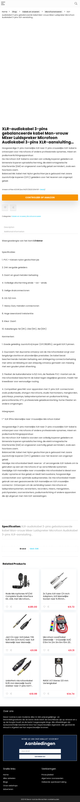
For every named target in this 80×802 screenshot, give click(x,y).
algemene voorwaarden (52, 777)
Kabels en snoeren (31, 11)
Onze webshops (10, 784)
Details (42, 189)
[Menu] (3, 3)
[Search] (76, 3)
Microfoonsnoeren (53, 11)
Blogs (5, 780)
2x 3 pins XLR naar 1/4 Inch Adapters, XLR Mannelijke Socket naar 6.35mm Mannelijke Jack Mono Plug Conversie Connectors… (56, 599)
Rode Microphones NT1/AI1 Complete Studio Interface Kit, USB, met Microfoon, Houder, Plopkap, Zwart (19, 597)
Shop (14, 11)
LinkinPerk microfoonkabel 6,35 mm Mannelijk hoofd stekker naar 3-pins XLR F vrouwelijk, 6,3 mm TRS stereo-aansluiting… (19, 685)
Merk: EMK (34, 548)
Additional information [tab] (14, 231)
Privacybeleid (47, 773)
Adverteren (8, 788)
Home (4, 11)
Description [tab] (9, 227)
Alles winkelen (9, 777)
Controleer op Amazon (40, 197)
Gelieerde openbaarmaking (53, 780)
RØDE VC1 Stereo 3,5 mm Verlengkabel (55, 681)
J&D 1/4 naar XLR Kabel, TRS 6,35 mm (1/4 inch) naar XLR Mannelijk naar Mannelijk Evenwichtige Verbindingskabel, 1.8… (20, 642)
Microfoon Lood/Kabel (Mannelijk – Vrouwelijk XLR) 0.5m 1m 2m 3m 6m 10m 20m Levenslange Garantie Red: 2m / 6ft (57, 642)
